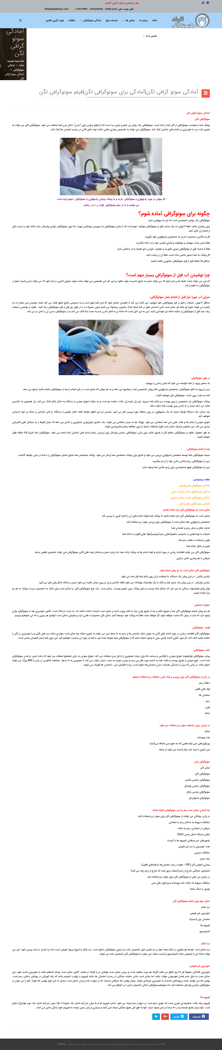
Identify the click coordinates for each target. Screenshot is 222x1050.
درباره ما (143, 20)
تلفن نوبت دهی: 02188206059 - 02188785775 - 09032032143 (104, 9)
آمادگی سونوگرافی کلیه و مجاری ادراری (190, 498)
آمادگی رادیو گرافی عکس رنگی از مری (191, 492)
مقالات (71, 20)
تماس (93, 205)
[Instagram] (208, 3)
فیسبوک (198, 1016)
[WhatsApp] (203, 3)
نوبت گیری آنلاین (55, 20)
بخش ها (130, 20)
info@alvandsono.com (56, 9)
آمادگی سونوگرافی (92, 20)
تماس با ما (151, 36)
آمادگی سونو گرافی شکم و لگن (194, 504)
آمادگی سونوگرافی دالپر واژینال (194, 486)
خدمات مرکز (112, 20)
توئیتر (178, 1016)
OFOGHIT (62, 1044)
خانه (154, 20)
